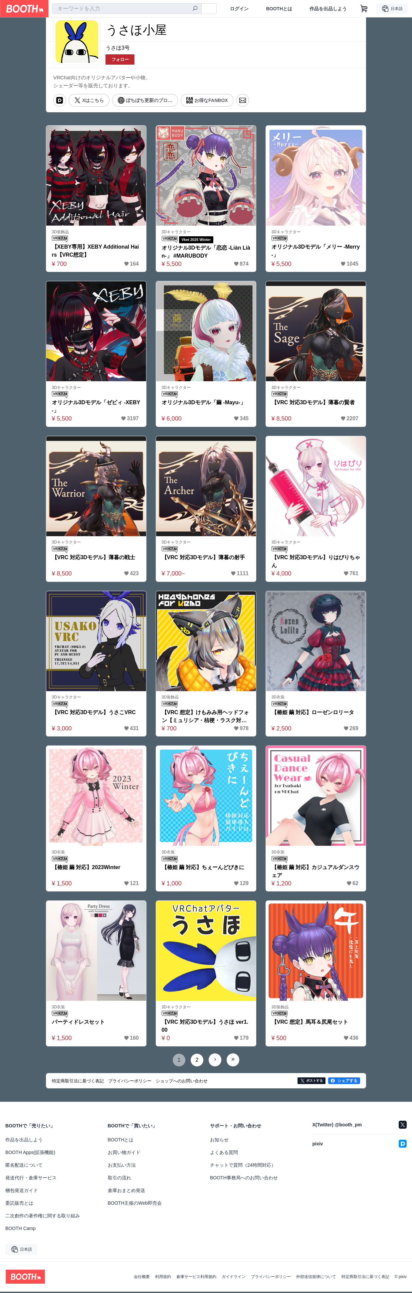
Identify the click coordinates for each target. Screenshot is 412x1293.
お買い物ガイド (124, 1153)
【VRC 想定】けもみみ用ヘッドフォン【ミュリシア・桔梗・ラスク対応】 (205, 717)
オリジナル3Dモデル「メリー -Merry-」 (316, 251)
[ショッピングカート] (364, 8)
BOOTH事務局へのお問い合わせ (244, 1179)
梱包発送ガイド (21, 1191)
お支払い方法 (122, 1166)
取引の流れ (119, 1179)
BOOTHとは (279, 8)
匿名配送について (24, 1166)
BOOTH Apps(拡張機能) (30, 1153)
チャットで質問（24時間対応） (243, 1166)
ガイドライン (234, 1278)
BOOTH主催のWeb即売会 (135, 1204)
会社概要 (142, 1278)
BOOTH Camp (20, 1229)
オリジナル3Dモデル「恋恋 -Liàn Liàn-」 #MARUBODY (205, 252)
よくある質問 (224, 1153)
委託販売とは (19, 1204)
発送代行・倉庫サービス (31, 1179)
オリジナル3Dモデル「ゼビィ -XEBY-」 (96, 407)
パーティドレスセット (78, 1023)
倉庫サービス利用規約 (196, 1278)
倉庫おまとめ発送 (126, 1191)
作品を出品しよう (328, 8)
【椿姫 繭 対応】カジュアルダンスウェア (316, 872)
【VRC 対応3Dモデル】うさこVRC (94, 713)
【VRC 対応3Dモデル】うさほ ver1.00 (205, 1027)
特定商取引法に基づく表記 (365, 1278)
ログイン (239, 8)
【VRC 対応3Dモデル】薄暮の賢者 (313, 403)
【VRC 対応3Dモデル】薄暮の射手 (203, 558)
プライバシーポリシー (271, 1278)
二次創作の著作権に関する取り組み (42, 1217)
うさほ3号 (117, 48)
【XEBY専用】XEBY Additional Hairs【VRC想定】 (95, 251)
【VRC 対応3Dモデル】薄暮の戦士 (93, 558)
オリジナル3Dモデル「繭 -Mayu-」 (204, 403)
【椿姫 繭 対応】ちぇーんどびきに (203, 868)
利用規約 (163, 1278)
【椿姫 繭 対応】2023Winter (86, 868)
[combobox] (127, 8)
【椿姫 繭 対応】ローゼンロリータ (313, 713)
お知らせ (219, 1141)
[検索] (195, 9)
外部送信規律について (316, 1278)
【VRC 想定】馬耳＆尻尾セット (310, 1023)
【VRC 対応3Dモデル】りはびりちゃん (313, 562)
